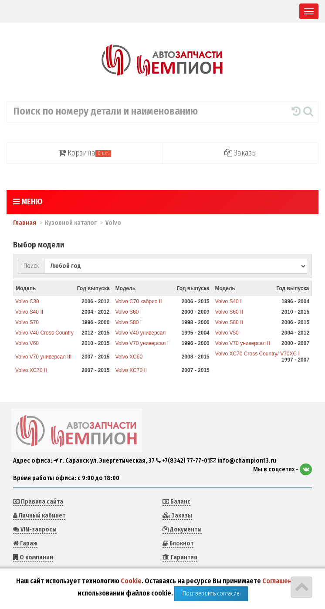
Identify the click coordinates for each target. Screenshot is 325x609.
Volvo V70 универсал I (142, 343)
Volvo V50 (227, 333)
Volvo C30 (27, 301)
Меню (27, 201)
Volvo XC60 (128, 357)
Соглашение (281, 581)
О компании (33, 557)
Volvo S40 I (228, 301)
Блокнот (177, 543)
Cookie (131, 581)
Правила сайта (38, 501)
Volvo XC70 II (31, 370)
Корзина (84, 153)
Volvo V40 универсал (140, 333)
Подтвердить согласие (211, 593)
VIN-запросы (35, 529)
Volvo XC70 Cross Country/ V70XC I (257, 354)
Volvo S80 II (229, 322)
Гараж (25, 543)
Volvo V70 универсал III (43, 357)
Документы (182, 529)
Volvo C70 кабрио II (138, 301)
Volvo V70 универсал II (242, 343)
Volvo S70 (27, 322)
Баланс (176, 501)
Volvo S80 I (128, 322)
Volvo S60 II (229, 312)
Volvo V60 (27, 343)
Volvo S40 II (29, 312)
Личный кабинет (39, 515)
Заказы (240, 153)
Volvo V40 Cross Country (44, 333)
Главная (24, 223)
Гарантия (179, 557)
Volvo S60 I (128, 312)
